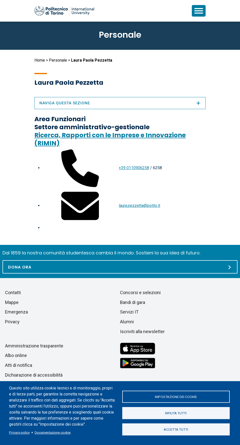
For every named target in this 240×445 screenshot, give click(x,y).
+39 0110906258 (134, 167)
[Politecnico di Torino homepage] (64, 11)
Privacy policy (19, 432)
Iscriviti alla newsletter (142, 331)
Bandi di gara (132, 302)
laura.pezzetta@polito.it (139, 205)
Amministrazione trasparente (34, 345)
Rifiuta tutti (176, 413)
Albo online (16, 355)
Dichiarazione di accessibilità (34, 375)
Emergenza (16, 312)
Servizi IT (129, 312)
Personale (58, 60)
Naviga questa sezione (120, 103)
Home (39, 60)
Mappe (12, 302)
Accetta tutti (176, 429)
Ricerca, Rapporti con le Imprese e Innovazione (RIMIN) (110, 139)
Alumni (127, 321)
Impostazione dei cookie (176, 397)
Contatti (13, 292)
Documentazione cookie (53, 432)
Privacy (12, 321)
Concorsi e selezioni (140, 292)
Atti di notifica (18, 365)
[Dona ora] (120, 267)
